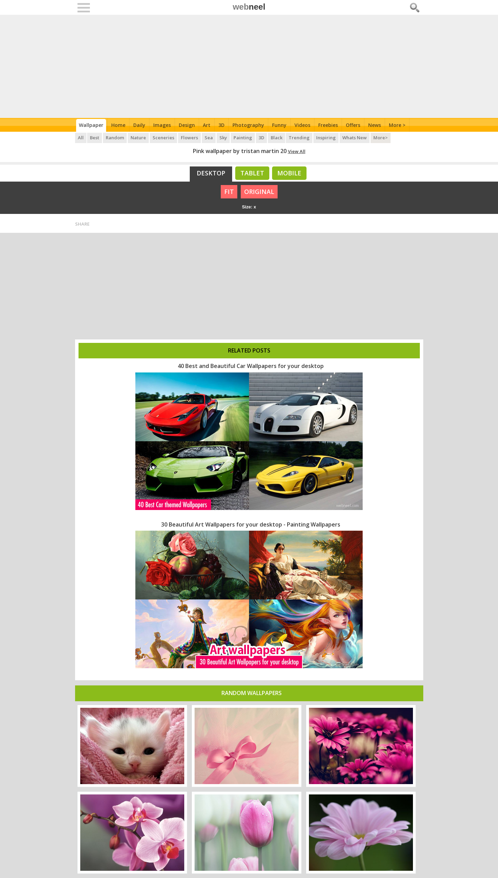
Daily (139, 125)
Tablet (252, 173)
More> (381, 137)
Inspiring (326, 137)
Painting (243, 137)
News (374, 125)
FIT (229, 191)
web (249, 6)
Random (115, 137)
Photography (248, 125)
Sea (209, 137)
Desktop (211, 173)
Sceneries (164, 137)
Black (277, 137)
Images (162, 125)
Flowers (189, 137)
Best (95, 137)
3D (221, 125)
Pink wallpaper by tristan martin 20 (240, 151)
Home (118, 125)
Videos (302, 125)
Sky (223, 137)
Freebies (328, 125)
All (81, 137)
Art (206, 125)
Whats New (355, 137)
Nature (138, 137)
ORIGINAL (259, 191)
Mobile (289, 173)
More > (397, 125)
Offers (353, 125)
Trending (299, 137)
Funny (279, 125)
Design (187, 125)
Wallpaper (91, 125)
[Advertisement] (249, 66)
